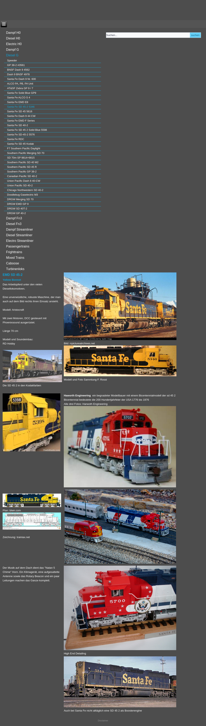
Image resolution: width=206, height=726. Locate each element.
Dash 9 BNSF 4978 (18, 74)
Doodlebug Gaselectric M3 (22, 194)
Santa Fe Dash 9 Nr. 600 (21, 78)
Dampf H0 (13, 32)
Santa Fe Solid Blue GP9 (21, 92)
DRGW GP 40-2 (16, 213)
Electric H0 (14, 44)
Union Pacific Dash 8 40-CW (23, 180)
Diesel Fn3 (13, 224)
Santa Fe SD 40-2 (17, 125)
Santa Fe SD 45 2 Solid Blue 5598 (27, 129)
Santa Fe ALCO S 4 (18, 97)
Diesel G (12, 55)
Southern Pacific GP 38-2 (21, 171)
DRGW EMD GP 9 (18, 203)
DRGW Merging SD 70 (20, 199)
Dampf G (12, 49)
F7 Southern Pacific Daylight (23, 148)
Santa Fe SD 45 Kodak (20, 143)
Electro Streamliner (19, 240)
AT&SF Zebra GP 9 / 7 (20, 88)
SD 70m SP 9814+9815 (21, 157)
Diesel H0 (13, 38)
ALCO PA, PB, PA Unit (20, 83)
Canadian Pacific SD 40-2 (22, 176)
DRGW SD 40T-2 (17, 208)
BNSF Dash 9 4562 (18, 69)
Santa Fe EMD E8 (17, 102)
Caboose (12, 263)
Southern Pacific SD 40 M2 (22, 162)
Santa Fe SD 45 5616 (19, 111)
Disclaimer (103, 720)
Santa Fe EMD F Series (21, 120)
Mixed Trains (15, 257)
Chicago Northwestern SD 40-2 (25, 190)
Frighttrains (14, 252)
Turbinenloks (15, 269)
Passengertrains (17, 246)
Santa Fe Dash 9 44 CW (21, 116)
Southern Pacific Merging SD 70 (25, 153)
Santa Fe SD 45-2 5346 (21, 106)
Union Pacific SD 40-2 (20, 185)
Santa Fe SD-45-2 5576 (21, 134)
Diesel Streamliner (19, 235)
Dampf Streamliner (19, 229)
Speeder (12, 60)
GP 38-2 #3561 (16, 65)
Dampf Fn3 (14, 218)
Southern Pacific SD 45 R (22, 166)
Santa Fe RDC (15, 139)
